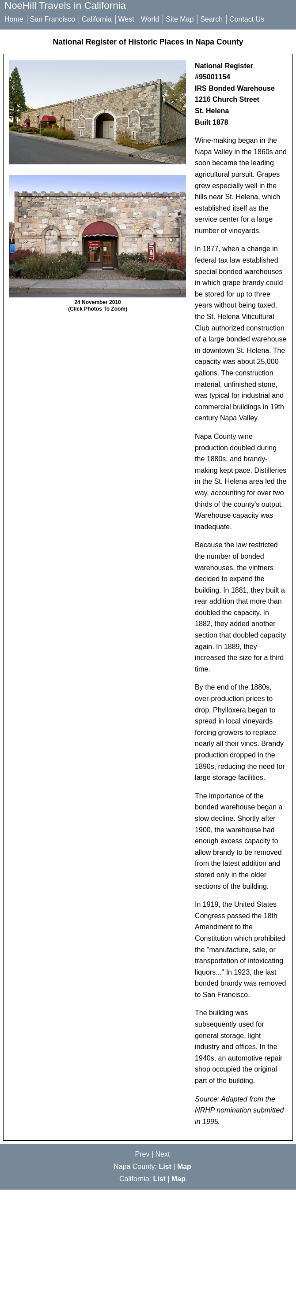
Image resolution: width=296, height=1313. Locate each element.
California (97, 19)
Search (211, 19)
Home (13, 19)
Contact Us (246, 19)
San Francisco (52, 19)
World (150, 19)
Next (163, 1154)
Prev (142, 1154)
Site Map (180, 19)
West (126, 19)
